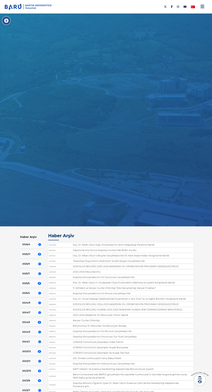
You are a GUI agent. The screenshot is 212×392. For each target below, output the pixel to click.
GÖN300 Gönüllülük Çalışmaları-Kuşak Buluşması (100, 347)
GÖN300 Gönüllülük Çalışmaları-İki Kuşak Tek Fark (101, 353)
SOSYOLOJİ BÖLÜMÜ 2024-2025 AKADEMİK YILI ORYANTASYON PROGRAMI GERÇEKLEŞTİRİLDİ (126, 304)
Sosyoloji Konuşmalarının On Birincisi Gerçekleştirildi (102, 331)
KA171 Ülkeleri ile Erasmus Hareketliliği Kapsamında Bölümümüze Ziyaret (113, 369)
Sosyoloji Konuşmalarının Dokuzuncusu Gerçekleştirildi (104, 363)
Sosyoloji (30, 8)
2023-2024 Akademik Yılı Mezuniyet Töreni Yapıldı (100, 315)
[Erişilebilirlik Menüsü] (6, 20)
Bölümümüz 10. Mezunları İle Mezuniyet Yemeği (99, 326)
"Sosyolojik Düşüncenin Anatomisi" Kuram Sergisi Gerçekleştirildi (109, 261)
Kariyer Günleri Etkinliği (86, 320)
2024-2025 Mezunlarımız (86, 272)
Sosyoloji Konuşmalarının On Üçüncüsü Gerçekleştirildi (103, 277)
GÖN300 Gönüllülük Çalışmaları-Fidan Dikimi (98, 342)
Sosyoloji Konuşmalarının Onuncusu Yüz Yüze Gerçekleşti (105, 336)
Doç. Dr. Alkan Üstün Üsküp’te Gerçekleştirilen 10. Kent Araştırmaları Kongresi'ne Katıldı (121, 255)
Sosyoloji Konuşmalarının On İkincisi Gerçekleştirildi (101, 293)
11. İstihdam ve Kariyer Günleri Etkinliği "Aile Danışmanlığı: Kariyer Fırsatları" (114, 288)
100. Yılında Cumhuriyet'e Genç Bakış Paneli (97, 358)
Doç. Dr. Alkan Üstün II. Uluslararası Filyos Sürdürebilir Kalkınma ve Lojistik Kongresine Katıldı (124, 282)
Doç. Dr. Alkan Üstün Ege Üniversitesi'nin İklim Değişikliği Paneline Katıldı (114, 245)
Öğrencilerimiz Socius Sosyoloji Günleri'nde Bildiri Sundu (105, 250)
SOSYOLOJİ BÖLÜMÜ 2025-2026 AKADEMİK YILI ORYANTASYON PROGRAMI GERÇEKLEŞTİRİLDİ (125, 266)
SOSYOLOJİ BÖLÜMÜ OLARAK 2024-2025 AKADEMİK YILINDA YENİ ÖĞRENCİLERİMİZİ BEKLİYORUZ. (128, 309)
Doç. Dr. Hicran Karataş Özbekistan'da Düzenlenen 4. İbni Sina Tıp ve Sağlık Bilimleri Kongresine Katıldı (129, 299)
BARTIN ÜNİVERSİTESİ (38, 5)
